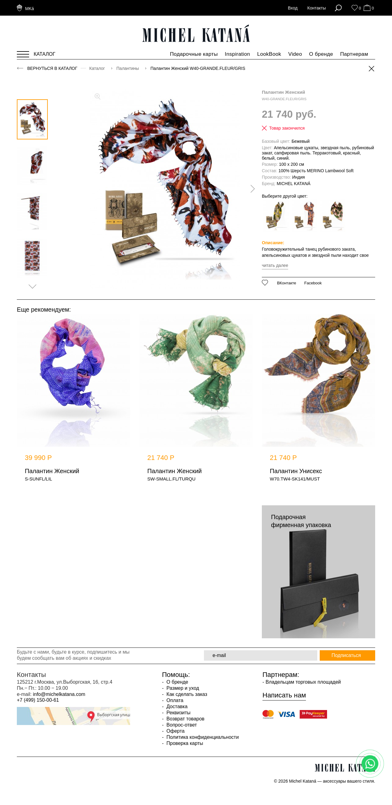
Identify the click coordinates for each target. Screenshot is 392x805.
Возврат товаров (184, 718)
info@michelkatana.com (59, 694)
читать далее (275, 265)
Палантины (128, 68)
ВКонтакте (286, 283)
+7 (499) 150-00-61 (38, 700)
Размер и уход (182, 688)
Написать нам (284, 695)
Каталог (97, 68)
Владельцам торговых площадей (303, 682)
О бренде (321, 54)
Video (295, 54)
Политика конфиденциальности (202, 737)
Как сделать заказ (186, 694)
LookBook (269, 54)
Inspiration (237, 54)
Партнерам (354, 54)
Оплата (174, 700)
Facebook (313, 283)
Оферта (175, 731)
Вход (293, 8)
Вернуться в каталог (52, 68)
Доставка (176, 706)
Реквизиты (177, 712)
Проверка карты (184, 743)
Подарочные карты (194, 54)
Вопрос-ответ (181, 724)
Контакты (316, 8)
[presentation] (250, 188)
